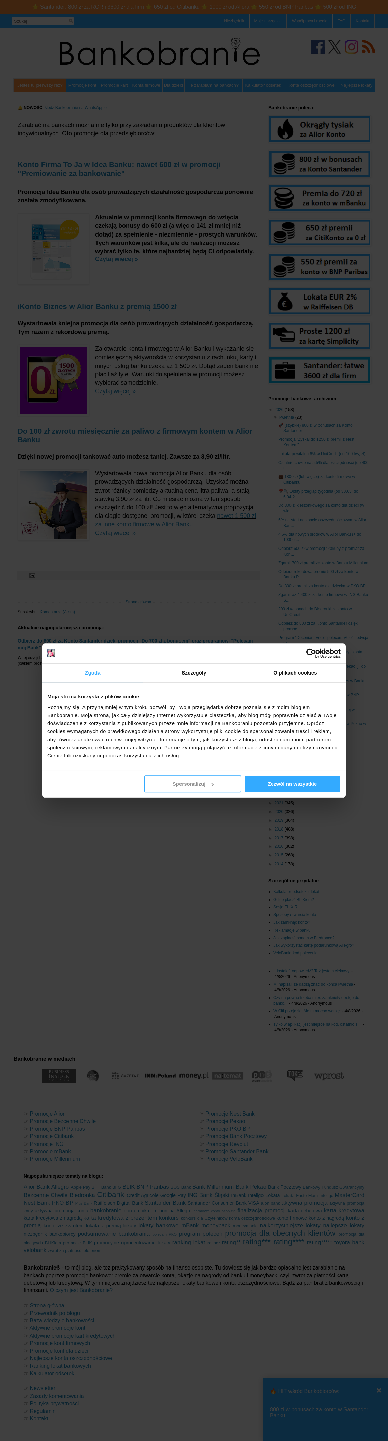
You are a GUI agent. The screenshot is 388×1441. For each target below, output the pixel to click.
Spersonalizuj (193, 784)
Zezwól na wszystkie (292, 784)
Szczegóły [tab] (194, 673)
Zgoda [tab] (93, 673)
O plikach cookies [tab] (295, 673)
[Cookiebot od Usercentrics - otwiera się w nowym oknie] (311, 653)
